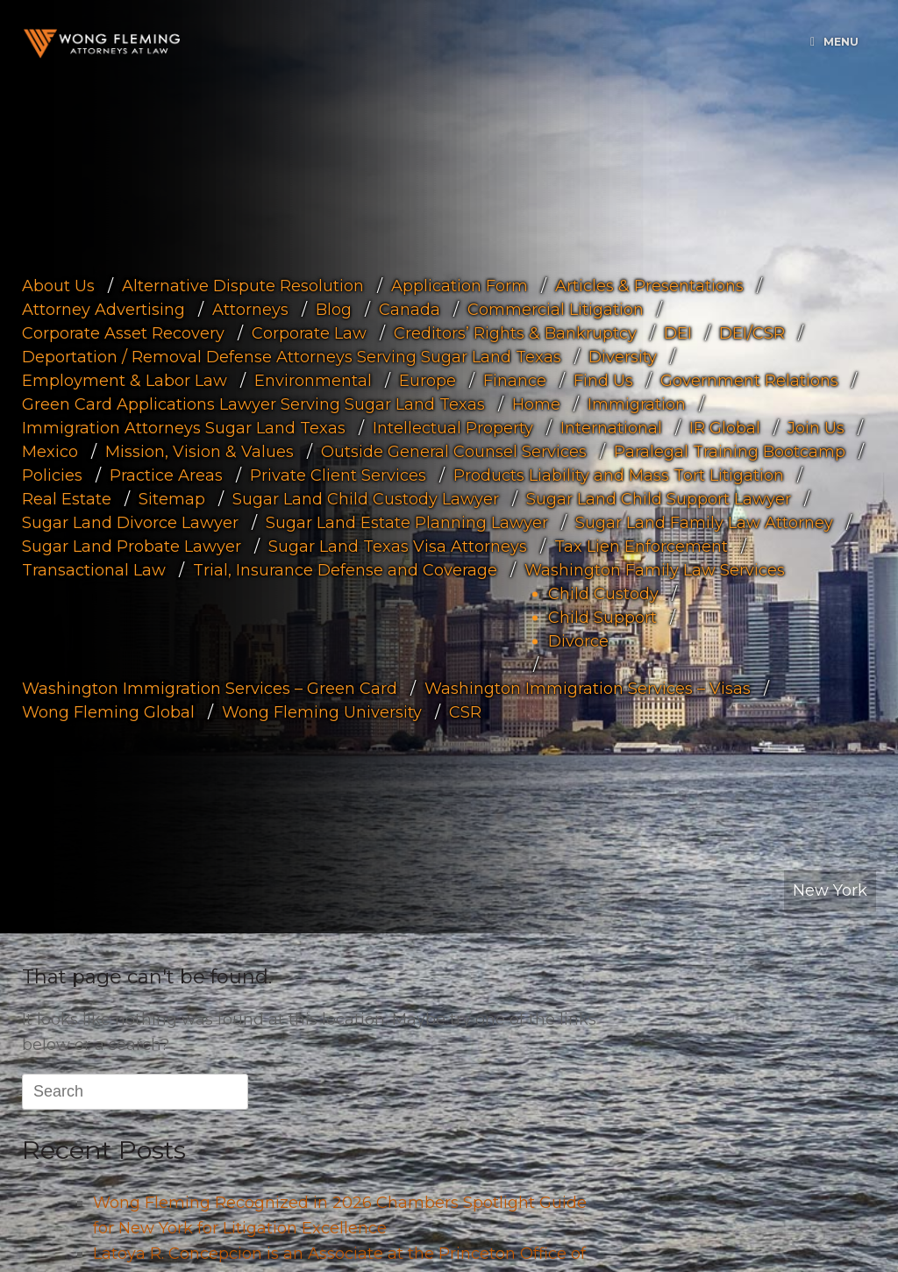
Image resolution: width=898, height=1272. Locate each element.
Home (536, 403)
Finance (514, 379)
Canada (409, 308)
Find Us (603, 379)
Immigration (637, 403)
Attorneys (250, 308)
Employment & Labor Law (124, 379)
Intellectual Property (453, 427)
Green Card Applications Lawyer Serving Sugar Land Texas (253, 403)
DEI (678, 332)
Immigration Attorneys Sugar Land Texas (184, 427)
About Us (58, 285)
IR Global (724, 427)
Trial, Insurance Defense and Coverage (345, 569)
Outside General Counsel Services (454, 451)
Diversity (622, 356)
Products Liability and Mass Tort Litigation (618, 474)
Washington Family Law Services (654, 569)
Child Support (602, 616)
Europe (427, 379)
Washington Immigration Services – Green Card (209, 687)
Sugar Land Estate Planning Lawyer (407, 522)
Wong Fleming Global (108, 711)
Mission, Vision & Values (199, 451)
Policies (52, 474)
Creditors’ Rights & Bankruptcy (515, 332)
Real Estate (66, 498)
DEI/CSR (752, 332)
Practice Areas (166, 474)
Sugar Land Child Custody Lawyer (365, 498)
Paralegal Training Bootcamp (729, 451)
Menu (834, 41)
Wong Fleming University (322, 711)
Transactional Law (94, 569)
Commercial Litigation (555, 308)
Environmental (313, 379)
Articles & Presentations (649, 285)
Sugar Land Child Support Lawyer (658, 498)
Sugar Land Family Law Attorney (704, 522)
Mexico (50, 451)
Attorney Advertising (103, 308)
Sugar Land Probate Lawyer (131, 545)
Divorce (578, 640)
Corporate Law (309, 332)
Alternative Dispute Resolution (243, 285)
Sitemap (172, 498)
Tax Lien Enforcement (641, 545)
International (611, 427)
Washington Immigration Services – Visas (587, 687)
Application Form (459, 285)
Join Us (816, 427)
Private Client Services (338, 474)
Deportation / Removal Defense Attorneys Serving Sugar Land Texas (291, 356)
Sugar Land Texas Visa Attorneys (397, 545)
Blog (334, 308)
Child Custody (603, 593)
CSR (465, 711)
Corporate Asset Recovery (123, 332)
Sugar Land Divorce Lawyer (130, 522)
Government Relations (749, 379)
